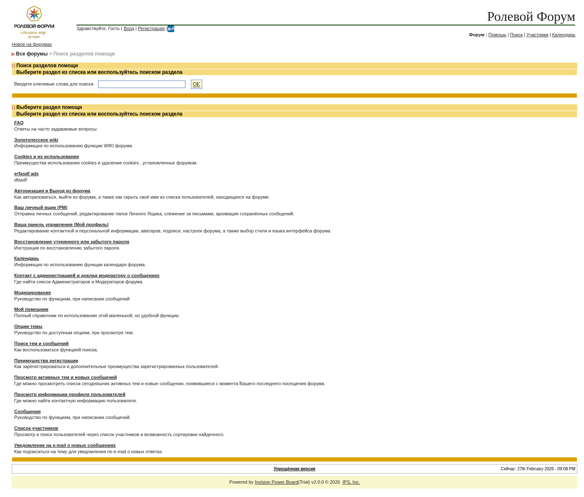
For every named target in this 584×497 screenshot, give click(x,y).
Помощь (497, 34)
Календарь (564, 34)
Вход (129, 28)
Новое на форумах (32, 44)
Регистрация (151, 28)
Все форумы (32, 54)
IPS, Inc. (351, 481)
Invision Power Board (276, 481)
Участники (537, 34)
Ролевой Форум (531, 16)
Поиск (516, 34)
